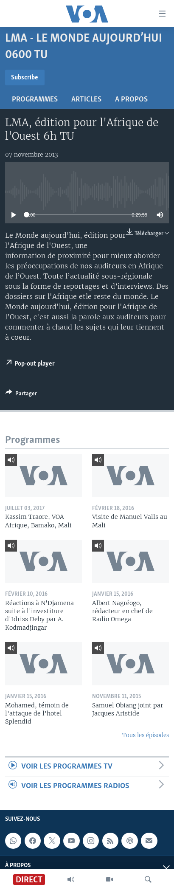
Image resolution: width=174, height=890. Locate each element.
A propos (131, 100)
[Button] (21, 395)
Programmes (35, 100)
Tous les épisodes (145, 735)
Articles (86, 100)
